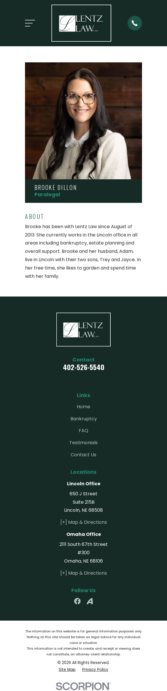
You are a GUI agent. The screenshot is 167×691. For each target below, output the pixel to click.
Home (83, 406)
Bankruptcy (83, 418)
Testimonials (83, 442)
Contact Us (83, 454)
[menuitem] (67, 669)
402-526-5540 (83, 367)
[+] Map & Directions (83, 522)
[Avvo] (90, 601)
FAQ (83, 430)
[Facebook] (77, 601)
